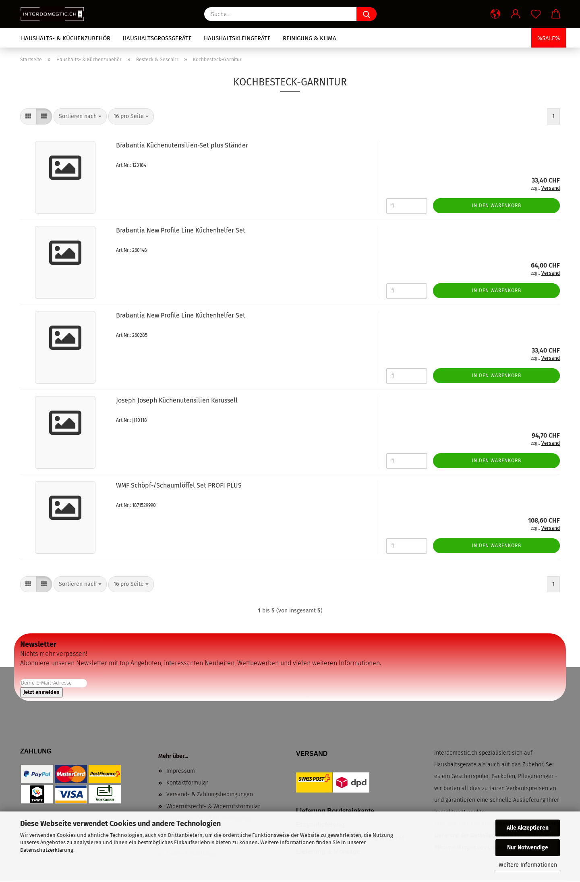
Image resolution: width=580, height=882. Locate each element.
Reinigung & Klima (309, 38)
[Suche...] (366, 14)
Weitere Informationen (528, 864)
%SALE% (548, 38)
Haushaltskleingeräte (237, 38)
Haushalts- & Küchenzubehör (65, 38)
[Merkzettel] (536, 14)
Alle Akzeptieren (528, 827)
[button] (495, 14)
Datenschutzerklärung (46, 850)
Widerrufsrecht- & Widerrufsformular (213, 806)
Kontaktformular (187, 782)
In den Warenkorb (496, 205)
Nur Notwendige (527, 847)
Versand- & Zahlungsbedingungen (209, 794)
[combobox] (80, 116)
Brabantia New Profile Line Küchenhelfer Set (180, 230)
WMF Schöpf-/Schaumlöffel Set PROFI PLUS (179, 485)
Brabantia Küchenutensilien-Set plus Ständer (182, 145)
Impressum (180, 771)
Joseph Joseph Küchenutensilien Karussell (177, 400)
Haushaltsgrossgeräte (157, 38)
